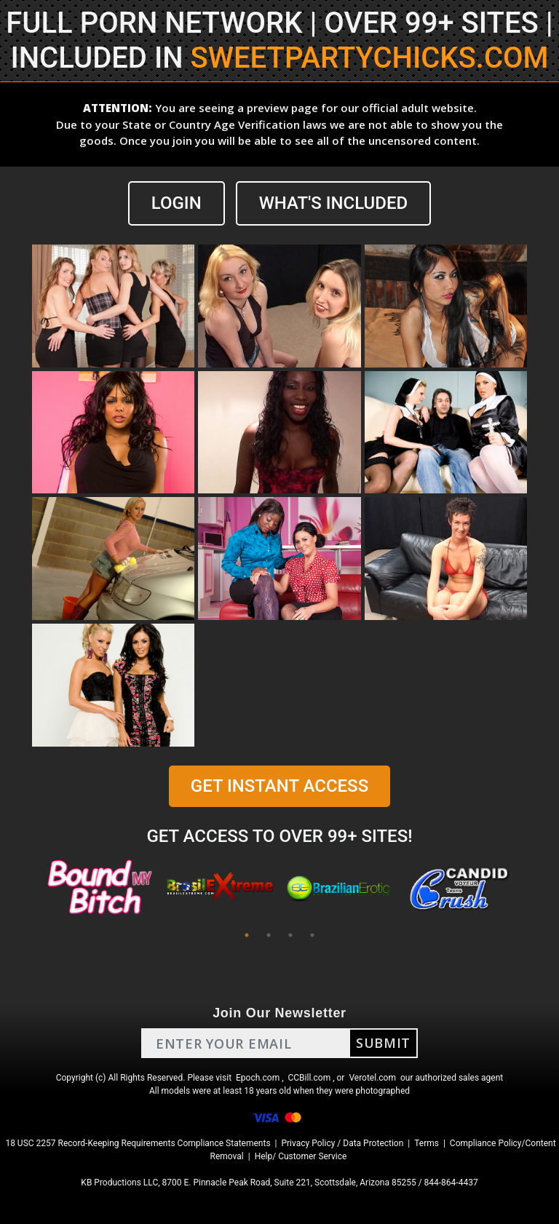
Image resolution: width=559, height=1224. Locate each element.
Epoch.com (258, 1078)
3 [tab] (290, 935)
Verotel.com (372, 1078)
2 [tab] (268, 935)
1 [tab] (246, 935)
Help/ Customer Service (301, 1156)
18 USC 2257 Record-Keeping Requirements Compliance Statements (137, 1143)
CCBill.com (309, 1078)
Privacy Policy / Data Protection (342, 1143)
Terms (426, 1143)
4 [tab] (312, 935)
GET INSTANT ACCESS (279, 786)
